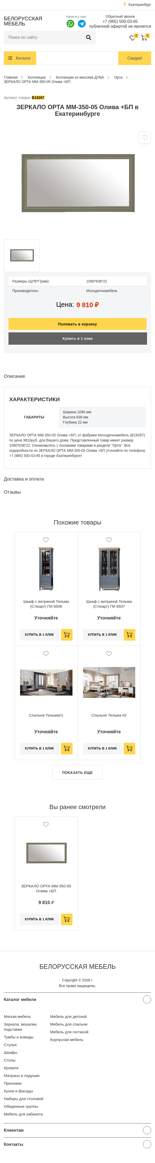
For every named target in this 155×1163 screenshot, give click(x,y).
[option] (77, 184)
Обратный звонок (120, 16)
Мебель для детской (68, 1016)
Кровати (11, 1068)
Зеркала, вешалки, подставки (21, 1026)
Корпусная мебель (66, 1039)
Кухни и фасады (18, 1091)
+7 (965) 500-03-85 (120, 21)
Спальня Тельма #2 (109, 715)
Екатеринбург (140, 5)
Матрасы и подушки (22, 1075)
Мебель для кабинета (23, 1114)
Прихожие (13, 1083)
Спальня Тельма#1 (46, 715)
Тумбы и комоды (18, 1037)
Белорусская (23, 21)
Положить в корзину (77, 324)
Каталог (23, 58)
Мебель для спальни (68, 1024)
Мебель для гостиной (69, 1032)
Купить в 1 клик (78, 338)
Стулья (10, 1045)
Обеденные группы (21, 1106)
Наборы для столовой (23, 1098)
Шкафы (10, 1052)
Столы (9, 1060)
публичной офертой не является (120, 26)
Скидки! (134, 58)
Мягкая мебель (17, 1016)
